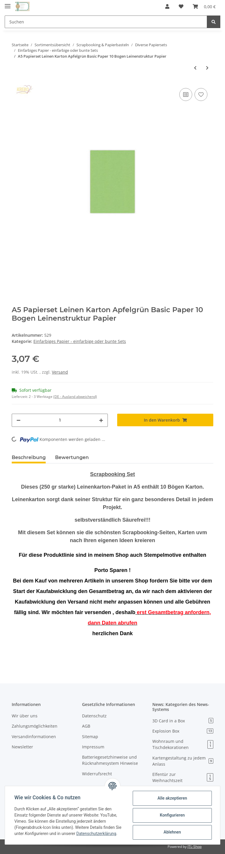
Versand (60, 372)
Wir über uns (25, 716)
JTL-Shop (195, 846)
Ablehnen (172, 832)
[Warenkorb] (204, 6)
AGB (86, 726)
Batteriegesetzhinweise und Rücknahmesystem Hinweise (110, 760)
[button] (167, 6)
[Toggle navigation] (8, 3)
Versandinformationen (34, 736)
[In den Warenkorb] (165, 420)
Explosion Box (182, 731)
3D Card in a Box (182, 721)
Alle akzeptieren (172, 798)
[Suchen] (106, 22)
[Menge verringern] (18, 420)
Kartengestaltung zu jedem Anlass (182, 761)
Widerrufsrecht (97, 773)
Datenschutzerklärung (96, 833)
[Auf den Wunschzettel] (201, 94)
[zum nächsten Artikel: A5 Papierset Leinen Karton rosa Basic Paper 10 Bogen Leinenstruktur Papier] (207, 67)
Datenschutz (94, 716)
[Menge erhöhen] (101, 420)
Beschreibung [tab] (29, 457)
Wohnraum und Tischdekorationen (182, 744)
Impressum (93, 747)
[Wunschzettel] (181, 6)
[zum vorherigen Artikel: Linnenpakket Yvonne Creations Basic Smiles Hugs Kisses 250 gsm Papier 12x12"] (195, 67)
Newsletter (22, 747)
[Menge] (60, 420)
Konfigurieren (172, 815)
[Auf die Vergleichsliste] (185, 94)
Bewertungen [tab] (72, 457)
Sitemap (90, 736)
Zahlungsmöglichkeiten (34, 726)
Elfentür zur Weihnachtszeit (182, 777)
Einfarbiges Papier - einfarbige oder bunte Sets (79, 341)
